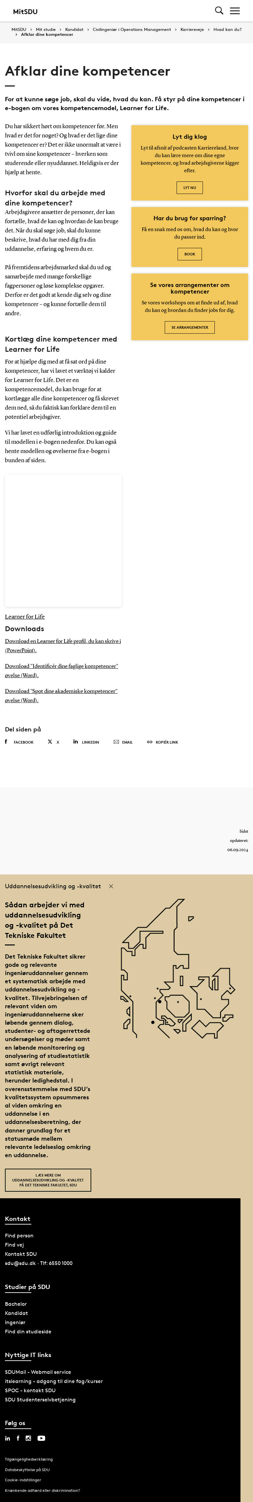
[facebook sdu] (18, 1438)
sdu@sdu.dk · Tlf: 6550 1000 (38, 1263)
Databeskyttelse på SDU (27, 1469)
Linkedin (86, 742)
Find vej (14, 1245)
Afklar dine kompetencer (47, 34)
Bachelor (16, 1304)
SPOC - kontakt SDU (30, 1390)
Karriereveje (192, 29)
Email (123, 742)
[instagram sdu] (28, 1438)
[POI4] (162, 1004)
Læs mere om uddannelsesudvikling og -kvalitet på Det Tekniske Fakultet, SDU (48, 1180)
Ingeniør (15, 1322)
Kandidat (74, 29)
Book (189, 253)
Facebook (19, 742)
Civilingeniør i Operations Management (132, 29)
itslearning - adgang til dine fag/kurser (54, 1381)
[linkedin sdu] (7, 1438)
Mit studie (46, 29)
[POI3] (155, 1025)
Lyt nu (189, 187)
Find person (19, 1235)
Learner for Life (25, 617)
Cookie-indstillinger (23, 1479)
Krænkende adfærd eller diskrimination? (42, 1490)
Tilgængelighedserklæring (29, 1459)
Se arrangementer (190, 327)
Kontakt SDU (21, 1254)
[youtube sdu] (41, 1438)
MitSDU (19, 29)
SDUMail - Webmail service (38, 1372)
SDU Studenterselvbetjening (40, 1399)
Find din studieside (28, 1331)
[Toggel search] (219, 11)
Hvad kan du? (227, 29)
